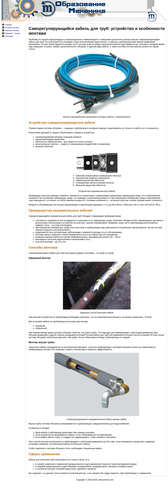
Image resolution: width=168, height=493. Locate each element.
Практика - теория (12, 33)
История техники (12, 28)
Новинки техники (12, 30)
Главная (8, 25)
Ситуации (9, 36)
